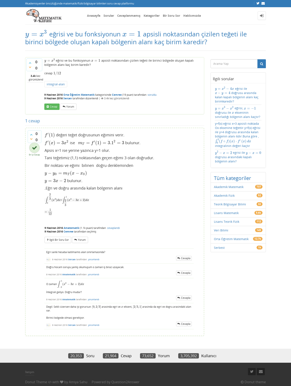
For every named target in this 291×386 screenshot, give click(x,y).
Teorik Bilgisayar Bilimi (230, 204)
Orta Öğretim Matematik (79, 95)
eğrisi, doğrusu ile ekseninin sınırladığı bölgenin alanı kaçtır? (237, 112)
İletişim (29, 372)
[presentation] (36, 34)
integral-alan (56, 84)
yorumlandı (93, 259)
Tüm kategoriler (232, 177)
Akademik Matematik (228, 187)
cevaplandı (113, 228)
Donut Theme (36, 382)
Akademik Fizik (224, 196)
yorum (70, 106)
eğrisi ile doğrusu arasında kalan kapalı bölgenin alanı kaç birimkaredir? (236, 95)
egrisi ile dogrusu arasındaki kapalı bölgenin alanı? (238, 157)
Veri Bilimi (221, 230)
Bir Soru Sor (171, 16)
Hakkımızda (192, 16)
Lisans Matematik (226, 213)
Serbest (219, 248)
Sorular (108, 16)
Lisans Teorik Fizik (226, 222)
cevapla (185, 258)
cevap (53, 106)
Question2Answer (125, 382)
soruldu (152, 95)
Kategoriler (152, 16)
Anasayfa (93, 16)
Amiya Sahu (78, 382)
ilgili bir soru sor (59, 240)
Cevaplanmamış (128, 16)
